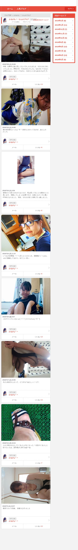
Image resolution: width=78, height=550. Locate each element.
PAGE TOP (72, 544)
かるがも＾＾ (25, 78)
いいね (39, 84)
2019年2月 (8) (60, 21)
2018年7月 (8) (60, 51)
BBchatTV (33, 3)
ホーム (10, 9)
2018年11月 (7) (61, 34)
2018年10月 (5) (61, 38)
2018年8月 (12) (61, 47)
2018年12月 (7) (61, 29)
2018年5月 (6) (60, 60)
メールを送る (15, 22)
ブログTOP (7, 15)
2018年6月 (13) (61, 55)
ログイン (71, 9)
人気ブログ (21, 9)
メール (14, 84)
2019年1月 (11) (61, 25)
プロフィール (27, 22)
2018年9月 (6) (60, 42)
